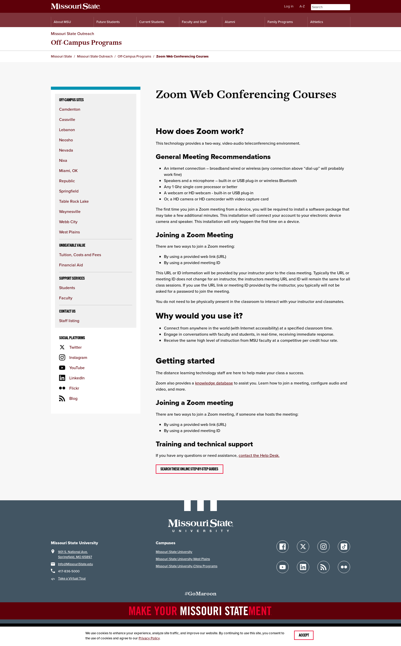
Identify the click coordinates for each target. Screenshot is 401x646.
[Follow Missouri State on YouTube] (282, 567)
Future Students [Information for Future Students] (108, 21)
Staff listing (69, 320)
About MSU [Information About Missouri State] (62, 21)
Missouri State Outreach (72, 33)
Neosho (66, 140)
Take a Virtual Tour (72, 578)
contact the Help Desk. (259, 455)
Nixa (63, 160)
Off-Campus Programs (86, 42)
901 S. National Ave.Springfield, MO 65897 (75, 554)
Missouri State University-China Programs (186, 566)
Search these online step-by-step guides (189, 469)
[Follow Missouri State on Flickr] (344, 567)
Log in (288, 6)
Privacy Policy (149, 638)
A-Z (302, 6)
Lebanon (67, 129)
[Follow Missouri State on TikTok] (344, 546)
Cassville (67, 119)
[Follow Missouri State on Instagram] (323, 546)
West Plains (69, 232)
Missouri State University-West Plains (183, 559)
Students (67, 287)
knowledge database (214, 383)
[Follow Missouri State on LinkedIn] (303, 567)
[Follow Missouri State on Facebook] (282, 546)
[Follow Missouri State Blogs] (323, 567)
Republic (67, 181)
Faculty (65, 298)
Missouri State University (174, 551)
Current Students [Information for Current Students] (151, 21)
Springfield (69, 191)
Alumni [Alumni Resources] (230, 21)
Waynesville (70, 211)
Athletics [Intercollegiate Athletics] (316, 21)
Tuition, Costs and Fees (80, 254)
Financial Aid (71, 265)
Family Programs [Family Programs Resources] (280, 21)
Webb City (68, 221)
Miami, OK (68, 170)
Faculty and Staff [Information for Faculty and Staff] (194, 21)
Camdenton (69, 109)
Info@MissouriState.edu (75, 564)
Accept (304, 635)
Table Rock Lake (74, 201)
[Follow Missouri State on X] (303, 546)
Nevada (66, 150)
